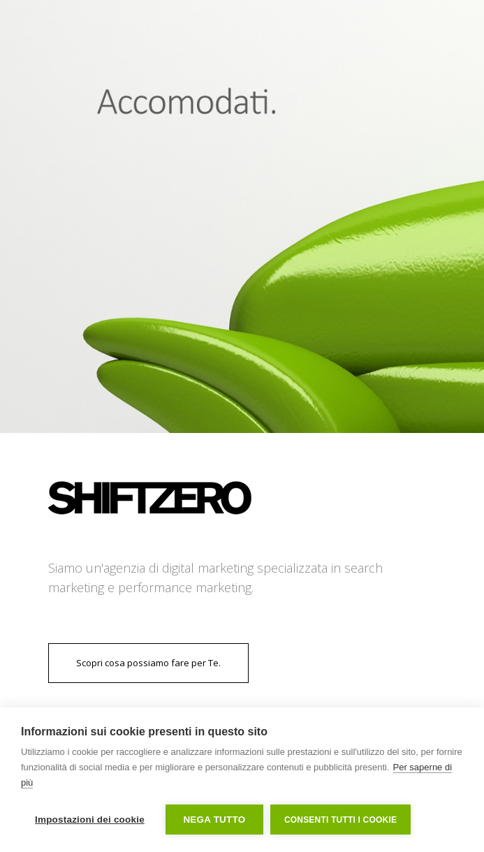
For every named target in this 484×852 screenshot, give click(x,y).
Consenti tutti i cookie (340, 820)
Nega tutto (214, 819)
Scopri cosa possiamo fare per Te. (148, 662)
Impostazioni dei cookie (90, 819)
